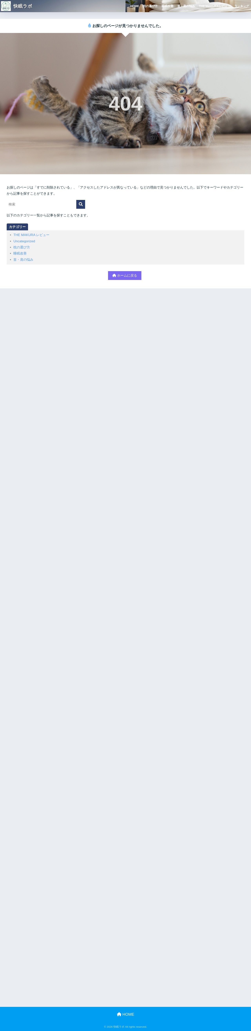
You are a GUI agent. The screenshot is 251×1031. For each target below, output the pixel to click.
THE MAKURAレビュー (214, 6)
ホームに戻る (124, 275)
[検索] (80, 204)
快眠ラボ (17, 6)
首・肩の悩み (186, 6)
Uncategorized (24, 241)
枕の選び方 (150, 6)
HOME (134, 6)
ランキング (241, 6)
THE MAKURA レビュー (31, 235)
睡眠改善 (167, 6)
